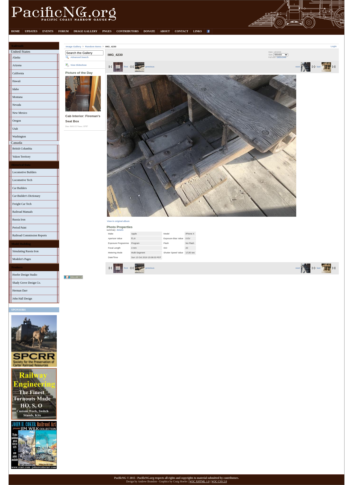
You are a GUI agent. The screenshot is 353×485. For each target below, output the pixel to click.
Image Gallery (85, 31)
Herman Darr (19, 290)
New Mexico (19, 113)
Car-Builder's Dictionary (26, 196)
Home (15, 31)
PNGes (107, 31)
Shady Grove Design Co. (26, 282)
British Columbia (22, 148)
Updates (31, 31)
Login (334, 46)
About (165, 31)
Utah (15, 128)
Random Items (93, 46)
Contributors (127, 31)
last (324, 67)
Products (16, 267)
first (120, 67)
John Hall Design (22, 298)
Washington (19, 136)
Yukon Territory (21, 156)
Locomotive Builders (24, 172)
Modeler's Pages (21, 259)
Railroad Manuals (22, 211)
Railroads (17, 46)
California (18, 73)
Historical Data (20, 165)
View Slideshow (79, 65)
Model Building (21, 244)
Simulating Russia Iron (25, 251)
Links (197, 31)
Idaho (15, 89)
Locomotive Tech (22, 180)
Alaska (16, 57)
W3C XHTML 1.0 (199, 481)
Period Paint (19, 227)
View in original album (118, 221)
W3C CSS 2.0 (219, 481)
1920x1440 (281, 57)
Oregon (16, 120)
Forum (63, 31)
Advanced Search (79, 57)
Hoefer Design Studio (24, 274)
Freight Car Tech (21, 204)
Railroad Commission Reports (29, 235)
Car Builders (19, 188)
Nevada (16, 104)
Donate (149, 31)
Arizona (17, 65)
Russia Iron (18, 219)
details (120, 230)
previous (144, 67)
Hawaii (16, 81)
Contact (181, 31)
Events (47, 31)
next (303, 67)
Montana (17, 97)
